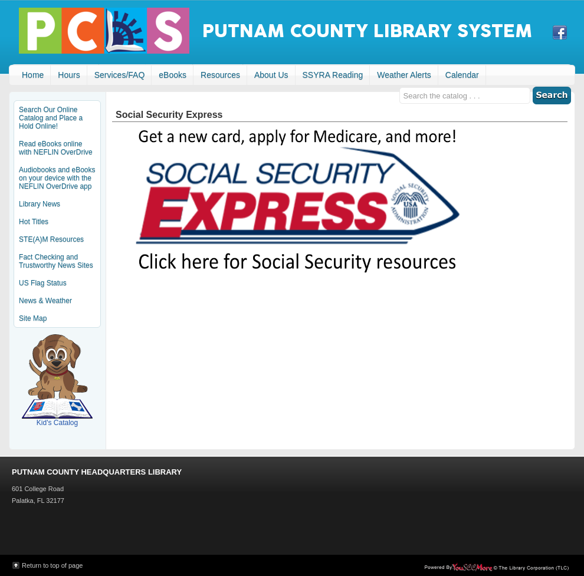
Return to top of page (52, 565)
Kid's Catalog (57, 380)
